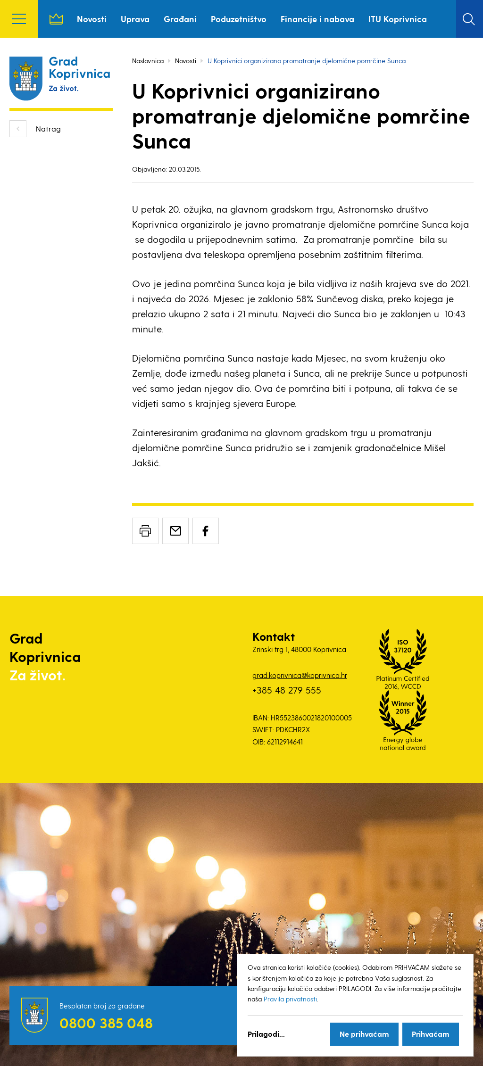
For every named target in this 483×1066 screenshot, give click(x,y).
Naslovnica (56, 19)
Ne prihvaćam (364, 1033)
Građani (180, 19)
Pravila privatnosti (290, 999)
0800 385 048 (106, 1022)
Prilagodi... (266, 1033)
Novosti (92, 19)
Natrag (48, 128)
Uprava (135, 19)
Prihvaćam (431, 1033)
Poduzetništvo (238, 19)
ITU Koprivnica (397, 19)
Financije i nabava (317, 19)
